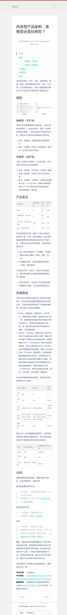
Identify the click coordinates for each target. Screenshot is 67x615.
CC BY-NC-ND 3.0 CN (31, 585)
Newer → (47, 597)
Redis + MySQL (36, 516)
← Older (21, 597)
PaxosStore (28, 502)
